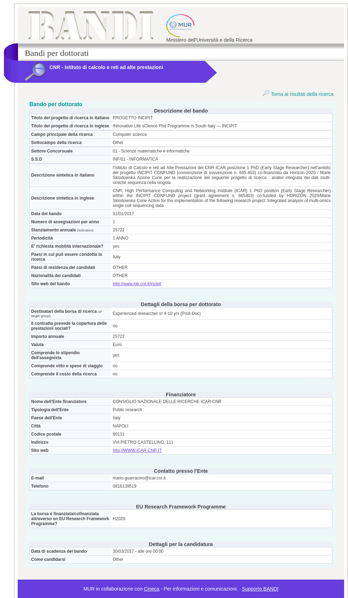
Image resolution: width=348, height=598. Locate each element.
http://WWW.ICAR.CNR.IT (137, 450)
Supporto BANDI (260, 589)
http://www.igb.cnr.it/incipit (137, 283)
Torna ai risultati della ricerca (298, 94)
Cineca (152, 589)
